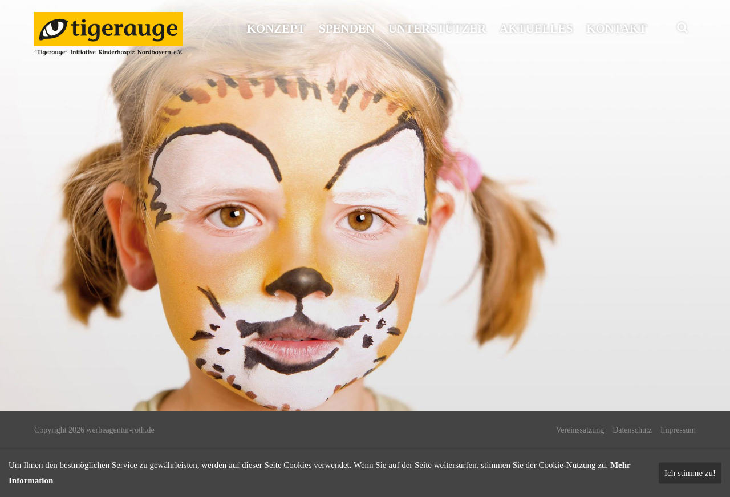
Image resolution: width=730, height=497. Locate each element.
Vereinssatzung (580, 430)
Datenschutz (632, 430)
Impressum (678, 430)
